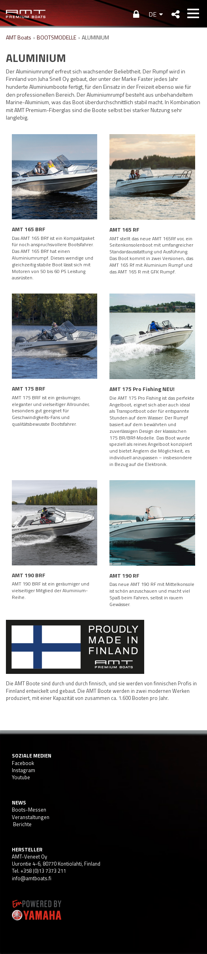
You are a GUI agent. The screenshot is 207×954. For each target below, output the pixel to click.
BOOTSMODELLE (56, 37)
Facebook (23, 763)
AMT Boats (18, 37)
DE (152, 14)
